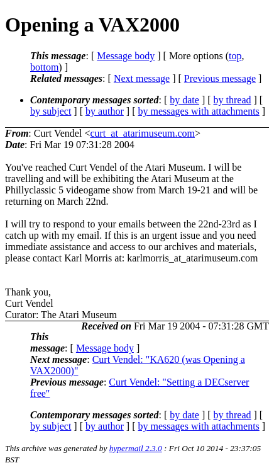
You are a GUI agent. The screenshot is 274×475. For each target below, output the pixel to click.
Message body (126, 55)
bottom (44, 67)
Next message (142, 78)
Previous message (220, 78)
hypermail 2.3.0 (135, 448)
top (235, 55)
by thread (232, 99)
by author (104, 111)
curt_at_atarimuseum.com (142, 133)
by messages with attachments (199, 111)
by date (184, 99)
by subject (50, 111)
